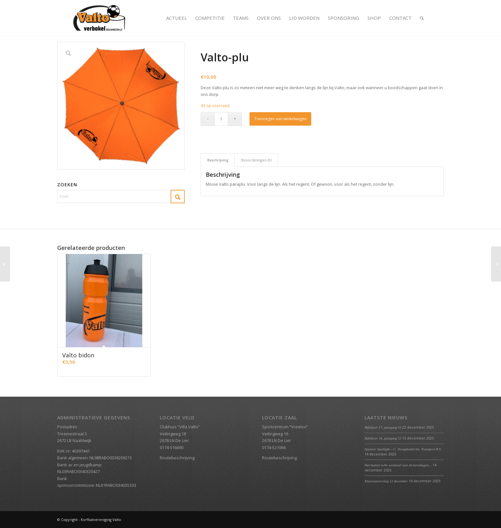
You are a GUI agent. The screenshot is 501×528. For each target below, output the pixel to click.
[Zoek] (422, 18)
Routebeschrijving (177, 458)
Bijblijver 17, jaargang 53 (383, 427)
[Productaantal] (221, 119)
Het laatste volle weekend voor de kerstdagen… (398, 465)
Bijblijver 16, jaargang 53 (383, 438)
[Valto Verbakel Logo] (99, 18)
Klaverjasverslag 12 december (386, 481)
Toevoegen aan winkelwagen (280, 118)
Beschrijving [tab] (217, 160)
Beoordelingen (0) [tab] (256, 160)
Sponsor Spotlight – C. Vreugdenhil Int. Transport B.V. (403, 449)
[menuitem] (176, 18)
